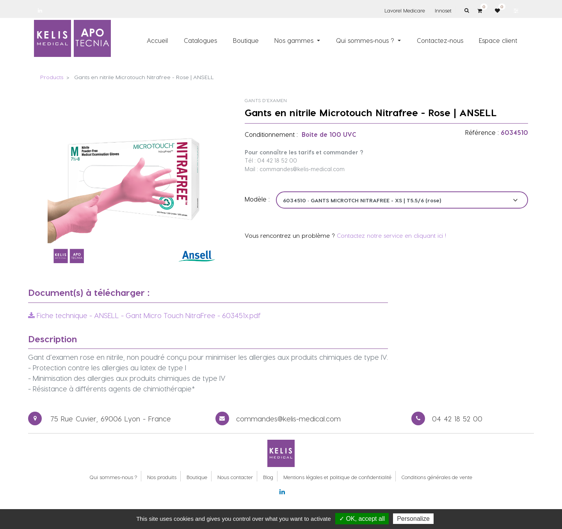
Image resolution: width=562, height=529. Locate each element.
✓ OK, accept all (362, 518)
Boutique (197, 477)
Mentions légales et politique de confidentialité (337, 477)
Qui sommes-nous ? (113, 477)
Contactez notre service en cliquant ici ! (391, 235)
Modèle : (257, 199)
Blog (268, 477)
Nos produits (161, 477)
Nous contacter (235, 477)
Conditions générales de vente (437, 477)
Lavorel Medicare (404, 10)
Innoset (443, 10)
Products (51, 77)
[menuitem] (157, 40)
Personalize (413, 518)
